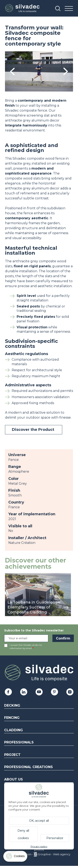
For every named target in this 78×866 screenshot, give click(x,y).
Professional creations (28, 767)
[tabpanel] (39, 71)
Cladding (13, 730)
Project (12, 755)
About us (13, 779)
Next (65, 71)
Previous (12, 71)
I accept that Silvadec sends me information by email (26, 647)
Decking (12, 705)
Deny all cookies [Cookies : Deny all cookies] (23, 834)
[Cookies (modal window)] (15, 857)
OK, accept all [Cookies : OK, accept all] (39, 821)
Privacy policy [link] (39, 846)
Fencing (12, 718)
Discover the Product (33, 429)
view (8, 575)
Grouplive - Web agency (54, 854)
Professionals (19, 742)
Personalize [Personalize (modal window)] (54, 838)
